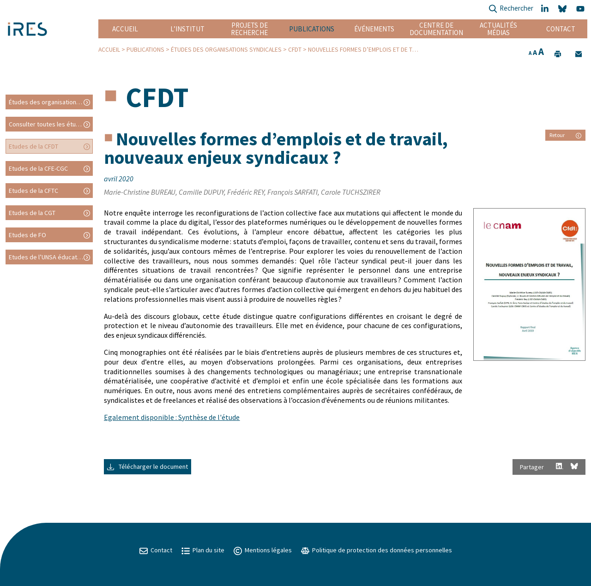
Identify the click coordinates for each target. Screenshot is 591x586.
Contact (560, 28)
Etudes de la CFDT (33, 146)
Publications (311, 28)
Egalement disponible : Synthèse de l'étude (172, 417)
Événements (374, 28)
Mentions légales (263, 550)
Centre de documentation (436, 29)
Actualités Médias (498, 29)
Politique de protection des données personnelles (376, 550)
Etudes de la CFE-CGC (38, 168)
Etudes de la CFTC (33, 190)
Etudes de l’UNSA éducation (47, 257)
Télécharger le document (147, 466)
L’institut (187, 28)
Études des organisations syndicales (226, 50)
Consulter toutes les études (47, 124)
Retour (565, 135)
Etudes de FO (27, 235)
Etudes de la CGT (32, 213)
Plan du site (202, 550)
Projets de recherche (249, 29)
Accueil (125, 28)
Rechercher (510, 9)
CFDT (295, 50)
